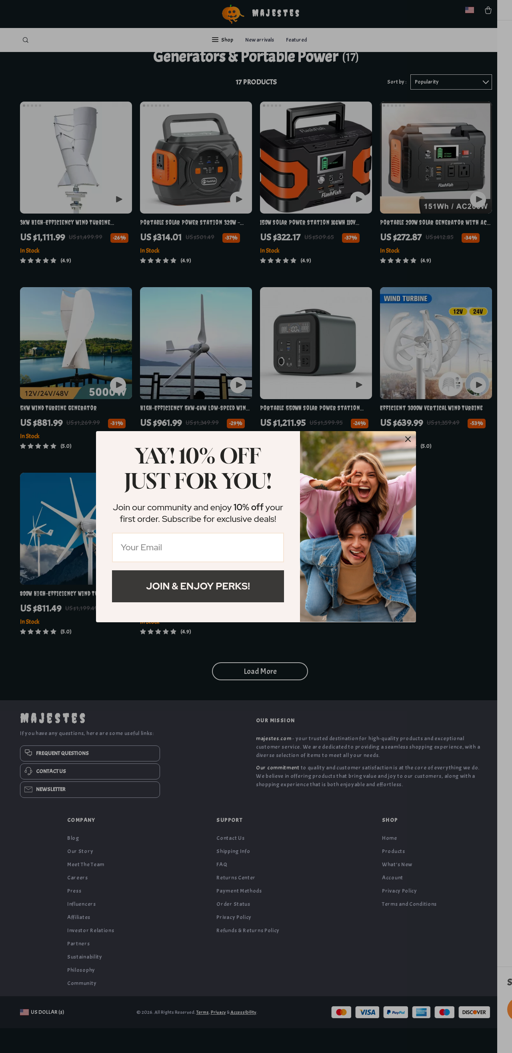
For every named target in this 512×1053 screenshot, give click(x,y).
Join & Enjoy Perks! (198, 586)
